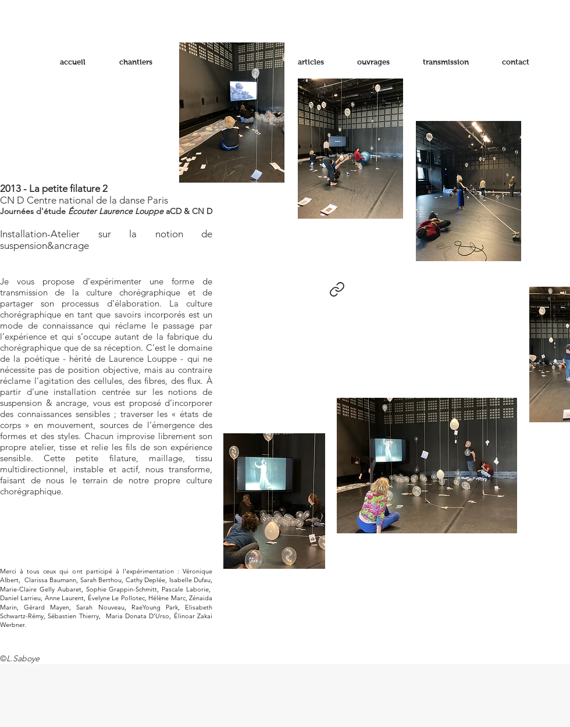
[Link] (336, 289)
